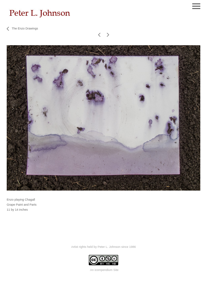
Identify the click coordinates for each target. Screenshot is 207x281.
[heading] (39, 16)
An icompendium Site (104, 270)
